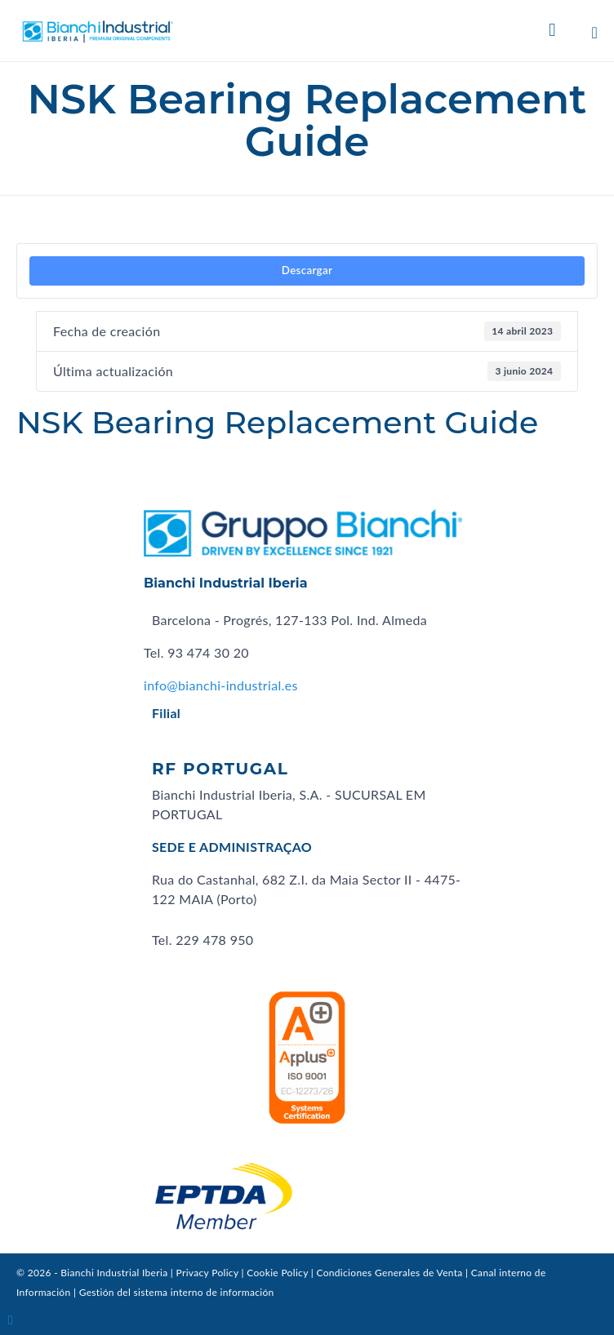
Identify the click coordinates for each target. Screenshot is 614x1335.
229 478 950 (214, 939)
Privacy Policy (207, 1272)
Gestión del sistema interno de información (176, 1292)
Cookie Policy (277, 1272)
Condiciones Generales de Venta (389, 1272)
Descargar (307, 270)
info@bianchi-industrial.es (221, 685)
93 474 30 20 (208, 652)
